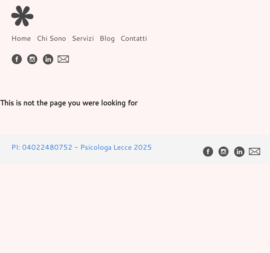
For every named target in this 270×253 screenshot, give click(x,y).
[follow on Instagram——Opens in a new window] (34, 57)
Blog (107, 38)
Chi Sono (51, 38)
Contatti (133, 38)
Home (21, 38)
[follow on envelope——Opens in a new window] (65, 57)
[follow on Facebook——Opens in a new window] (18, 57)
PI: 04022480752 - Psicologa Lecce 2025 (81, 147)
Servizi (83, 38)
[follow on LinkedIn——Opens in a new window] (49, 57)
